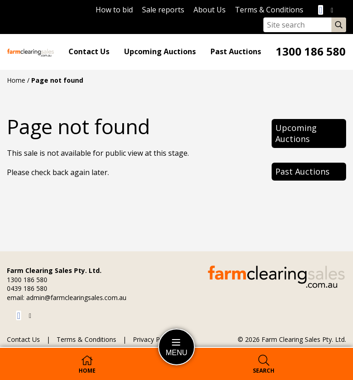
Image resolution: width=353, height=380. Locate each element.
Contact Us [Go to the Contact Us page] (88, 52)
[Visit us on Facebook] (321, 10)
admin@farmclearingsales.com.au (76, 297)
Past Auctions (236, 52)
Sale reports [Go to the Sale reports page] (163, 10)
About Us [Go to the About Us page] (210, 10)
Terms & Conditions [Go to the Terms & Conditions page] (269, 10)
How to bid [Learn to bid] (114, 10)
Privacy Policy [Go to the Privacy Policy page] (153, 340)
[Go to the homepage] (30, 52)
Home (16, 80)
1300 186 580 (311, 52)
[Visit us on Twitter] (332, 10)
